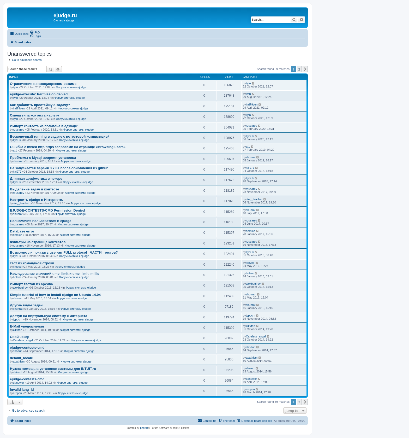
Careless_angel (23, 340)
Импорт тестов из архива (31, 284)
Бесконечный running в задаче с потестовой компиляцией (60, 136)
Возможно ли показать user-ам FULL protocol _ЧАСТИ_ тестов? (64, 252)
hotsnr (17, 277)
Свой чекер (19, 337)
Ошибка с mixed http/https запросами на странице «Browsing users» (67, 147)
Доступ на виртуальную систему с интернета (48, 316)
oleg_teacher (21, 203)
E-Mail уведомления (27, 326)
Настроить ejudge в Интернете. (36, 200)
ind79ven (19, 108)
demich (17, 234)
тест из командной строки (32, 263)
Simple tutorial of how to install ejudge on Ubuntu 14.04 (55, 295)
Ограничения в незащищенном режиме (43, 84)
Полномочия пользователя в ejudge (40, 221)
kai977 (17, 171)
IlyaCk (17, 140)
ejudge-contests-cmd (27, 347)
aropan (17, 393)
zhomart (18, 298)
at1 (15, 150)
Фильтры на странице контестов (37, 242)
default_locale (21, 358)
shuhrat (18, 161)
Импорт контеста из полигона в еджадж (43, 126)
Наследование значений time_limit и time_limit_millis (54, 274)
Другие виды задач (26, 305)
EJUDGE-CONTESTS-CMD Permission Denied (47, 210)
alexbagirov (20, 287)
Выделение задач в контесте (34, 189)
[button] (305, 69)
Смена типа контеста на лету (34, 115)
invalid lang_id (22, 390)
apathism (19, 361)
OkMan (17, 329)
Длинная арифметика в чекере (36, 178)
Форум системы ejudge (71, 87)
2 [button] (299, 69)
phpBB (144, 428)
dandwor (18, 382)
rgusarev (18, 129)
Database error (22, 231)
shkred (17, 372)
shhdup (17, 351)
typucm (17, 319)
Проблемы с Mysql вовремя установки (43, 158)
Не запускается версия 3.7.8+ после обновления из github (59, 168)
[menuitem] (35, 32)
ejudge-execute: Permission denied (39, 94)
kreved (17, 266)
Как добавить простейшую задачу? (40, 105)
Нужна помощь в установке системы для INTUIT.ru (53, 369)
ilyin (15, 87)
